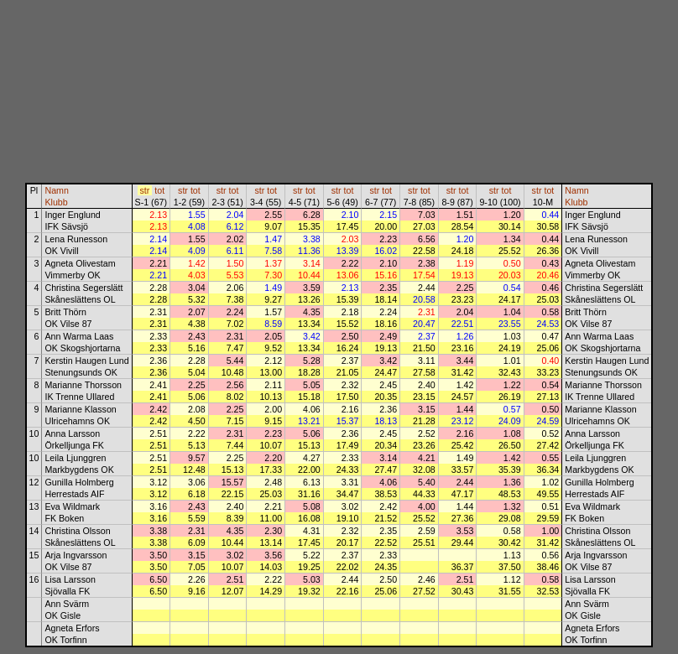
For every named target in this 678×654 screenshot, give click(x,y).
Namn (56, 190)
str (144, 190)
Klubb (55, 202)
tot (159, 190)
